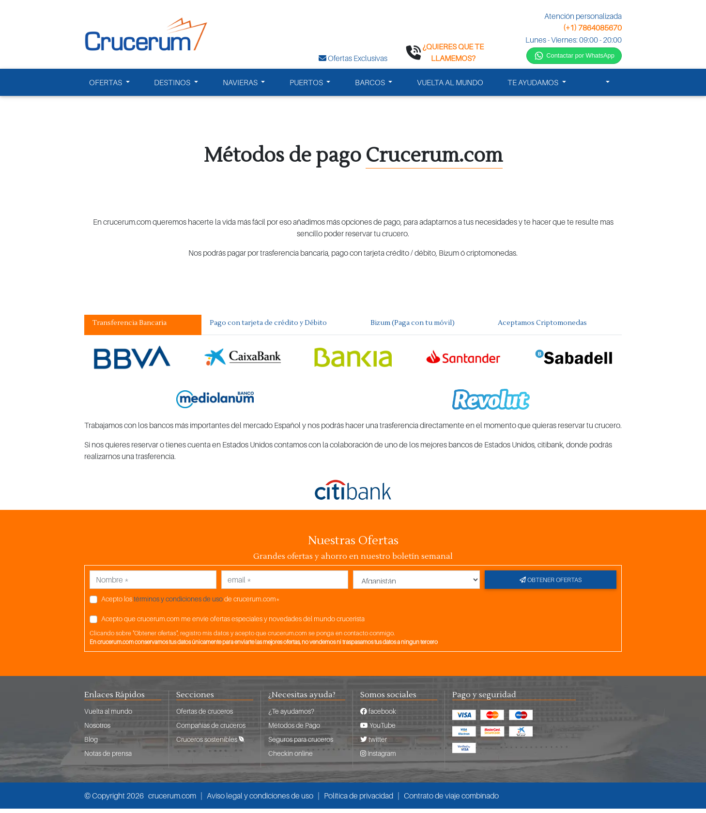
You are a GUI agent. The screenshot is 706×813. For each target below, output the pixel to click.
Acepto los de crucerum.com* (190, 602)
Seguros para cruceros (300, 743)
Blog (91, 743)
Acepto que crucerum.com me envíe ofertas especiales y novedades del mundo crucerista (233, 622)
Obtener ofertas (551, 583)
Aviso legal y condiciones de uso (260, 800)
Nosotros (97, 729)
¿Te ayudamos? (291, 715)
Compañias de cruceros (211, 729)
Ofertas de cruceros (204, 715)
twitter (373, 743)
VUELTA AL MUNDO (450, 86)
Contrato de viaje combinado (451, 800)
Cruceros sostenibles (210, 743)
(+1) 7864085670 (592, 27)
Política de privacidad (358, 800)
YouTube (378, 729)
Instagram (378, 757)
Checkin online (290, 757)
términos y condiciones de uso (178, 602)
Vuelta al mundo (108, 715)
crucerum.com (172, 800)
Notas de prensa (108, 757)
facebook (378, 715)
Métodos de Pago (294, 729)
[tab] (142, 329)
